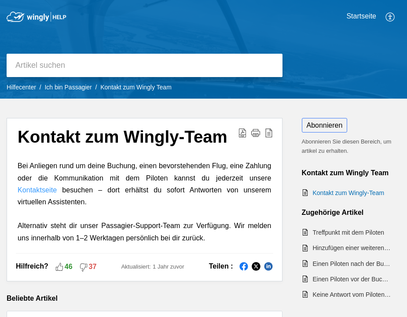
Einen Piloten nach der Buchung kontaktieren (352, 263)
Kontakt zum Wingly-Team (349, 192)
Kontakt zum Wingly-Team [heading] (122, 136)
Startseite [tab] (361, 16)
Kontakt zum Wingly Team (136, 87)
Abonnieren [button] (325, 125)
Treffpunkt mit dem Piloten (349, 232)
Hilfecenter (21, 87)
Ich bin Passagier (68, 87)
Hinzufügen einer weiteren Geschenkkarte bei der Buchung (352, 247)
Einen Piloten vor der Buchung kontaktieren (352, 279)
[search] (144, 65)
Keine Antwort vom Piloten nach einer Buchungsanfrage (352, 294)
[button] (390, 17)
